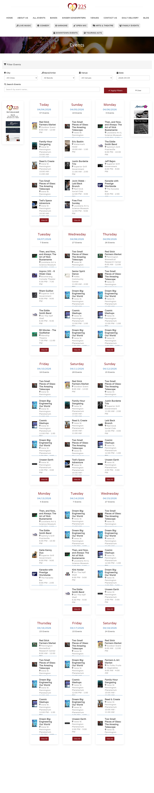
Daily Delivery (130, 18)
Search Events (12, 84)
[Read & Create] (44, 167)
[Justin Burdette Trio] (77, 167)
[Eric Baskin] (77, 146)
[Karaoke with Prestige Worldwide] (109, 188)
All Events (39, 18)
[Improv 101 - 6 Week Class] (44, 277)
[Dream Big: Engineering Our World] (77, 300)
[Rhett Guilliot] (44, 296)
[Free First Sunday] (77, 207)
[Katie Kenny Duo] (44, 556)
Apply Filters (115, 90)
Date (120, 73)
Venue (83, 73)
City (7, 73)
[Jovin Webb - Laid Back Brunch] (77, 188)
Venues (94, 18)
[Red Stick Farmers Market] (44, 127)
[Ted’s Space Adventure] (44, 208)
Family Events (129, 25)
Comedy (43, 25)
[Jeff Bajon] (109, 166)
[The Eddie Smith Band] (109, 148)
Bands (53, 18)
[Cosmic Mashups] (77, 318)
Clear (138, 90)
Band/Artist (49, 73)
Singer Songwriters (74, 18)
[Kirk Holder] (77, 575)
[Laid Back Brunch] (109, 427)
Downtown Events (65, 33)
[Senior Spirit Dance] (77, 278)
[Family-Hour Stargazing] (44, 149)
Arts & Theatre (103, 25)
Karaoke (61, 25)
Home (9, 18)
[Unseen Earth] (44, 466)
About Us (23, 18)
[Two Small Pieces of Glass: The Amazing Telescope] (44, 191)
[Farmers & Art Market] (109, 666)
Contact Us (110, 18)
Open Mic (80, 25)
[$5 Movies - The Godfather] (44, 336)
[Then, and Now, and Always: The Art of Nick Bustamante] (109, 131)
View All (44, 220)
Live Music (24, 25)
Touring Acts (93, 33)
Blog (146, 18)
